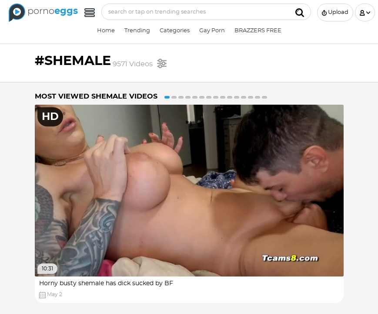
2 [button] (174, 97)
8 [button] (215, 97)
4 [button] (188, 97)
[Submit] (300, 12)
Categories (175, 31)
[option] (189, 204)
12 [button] (243, 97)
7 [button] (208, 97)
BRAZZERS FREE (257, 31)
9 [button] (222, 97)
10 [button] (229, 97)
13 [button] (250, 97)
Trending (137, 31)
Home (106, 31)
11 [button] (236, 97)
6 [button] (201, 97)
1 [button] (167, 97)
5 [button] (194, 97)
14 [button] (257, 97)
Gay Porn (212, 31)
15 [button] (264, 97)
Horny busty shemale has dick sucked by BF (106, 283)
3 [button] (181, 97)
